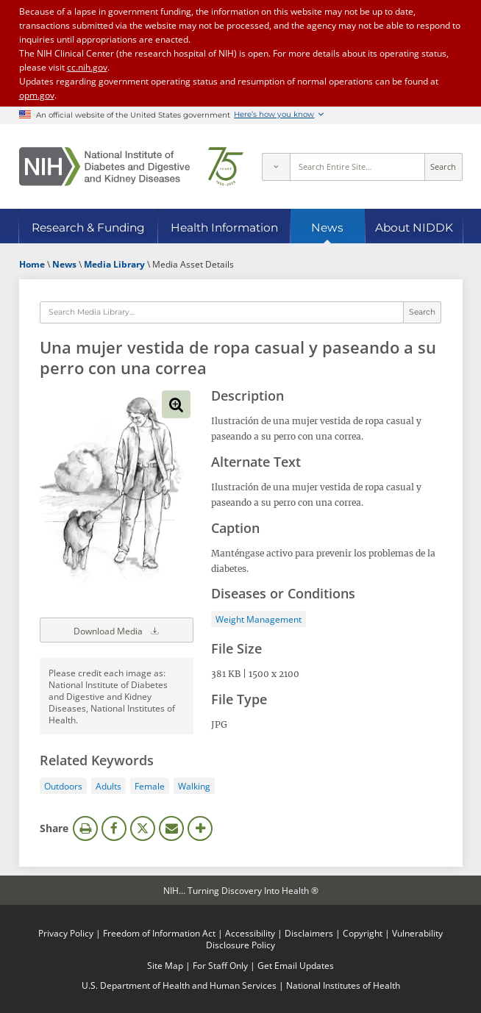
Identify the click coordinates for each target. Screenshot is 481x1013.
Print (85, 828)
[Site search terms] (357, 167)
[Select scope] (276, 167)
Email (171, 828)
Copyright (362, 933)
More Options (200, 828)
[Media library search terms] (221, 312)
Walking (194, 786)
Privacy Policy (65, 933)
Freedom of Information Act (159, 933)
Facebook (114, 828)
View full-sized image (176, 404)
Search (443, 167)
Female (150, 786)
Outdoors (63, 786)
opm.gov (36, 95)
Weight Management (258, 619)
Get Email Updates (295, 965)
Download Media (117, 630)
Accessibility (250, 933)
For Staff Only (220, 965)
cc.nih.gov (87, 67)
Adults (108, 786)
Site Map (165, 965)
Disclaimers (309, 933)
